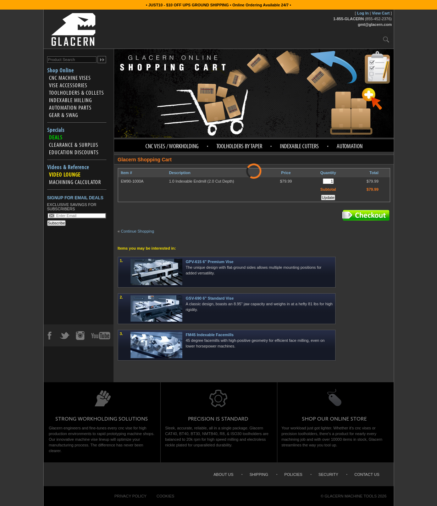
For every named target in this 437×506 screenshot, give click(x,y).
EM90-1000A (132, 181)
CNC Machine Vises (70, 77)
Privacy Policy (131, 496)
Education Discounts (74, 152)
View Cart (380, 13)
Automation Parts (70, 107)
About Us (223, 474)
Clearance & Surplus (73, 145)
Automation (350, 146)
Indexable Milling (70, 100)
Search (386, 39)
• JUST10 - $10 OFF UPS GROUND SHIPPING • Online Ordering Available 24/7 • (218, 5)
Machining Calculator (75, 182)
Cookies (165, 496)
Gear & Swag (63, 115)
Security (328, 474)
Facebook (49, 335)
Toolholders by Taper (239, 146)
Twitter (64, 335)
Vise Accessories (68, 85)
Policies (293, 474)
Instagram (79, 335)
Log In (363, 13)
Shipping (259, 474)
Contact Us (367, 474)
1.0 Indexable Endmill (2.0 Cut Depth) (201, 181)
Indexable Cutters (299, 146)
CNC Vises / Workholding (172, 146)
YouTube (100, 335)
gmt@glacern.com (375, 24)
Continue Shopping (137, 231)
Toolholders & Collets (76, 92)
